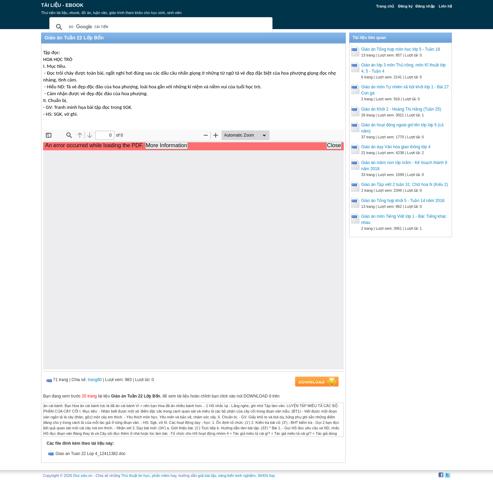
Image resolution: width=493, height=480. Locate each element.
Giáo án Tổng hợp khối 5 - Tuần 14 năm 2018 (402, 200)
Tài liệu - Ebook (62, 5)
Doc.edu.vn (82, 475)
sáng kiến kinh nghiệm (236, 475)
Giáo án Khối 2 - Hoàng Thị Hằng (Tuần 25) (401, 109)
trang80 (95, 379)
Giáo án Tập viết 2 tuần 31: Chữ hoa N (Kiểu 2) (404, 184)
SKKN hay (266, 475)
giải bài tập (207, 475)
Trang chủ (385, 6)
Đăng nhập (425, 6)
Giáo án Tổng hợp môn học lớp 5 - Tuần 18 (400, 49)
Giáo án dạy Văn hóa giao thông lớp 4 (395, 146)
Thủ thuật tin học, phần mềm (145, 475)
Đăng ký (405, 6)
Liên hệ (445, 6)
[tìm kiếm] (160, 27)
